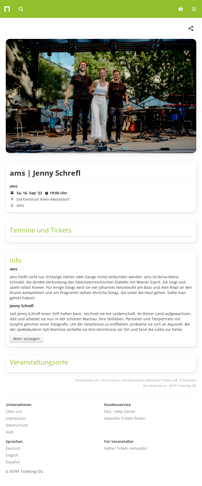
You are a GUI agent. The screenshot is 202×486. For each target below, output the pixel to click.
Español (13, 461)
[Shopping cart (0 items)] (180, 9)
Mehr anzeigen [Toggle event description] (26, 338)
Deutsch (13, 448)
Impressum (16, 418)
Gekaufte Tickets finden (124, 418)
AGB (9, 431)
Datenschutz (17, 425)
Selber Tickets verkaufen (125, 448)
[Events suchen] (21, 9)
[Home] (7, 9)
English (12, 455)
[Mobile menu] (194, 9)
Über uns (14, 411)
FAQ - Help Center (120, 411)
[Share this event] (191, 28)
